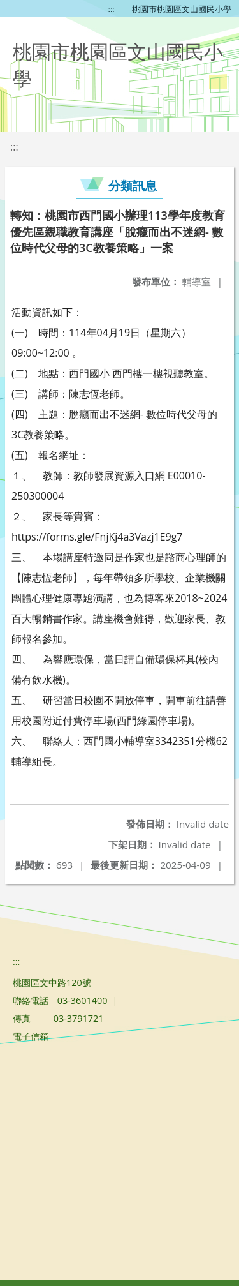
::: (111, 9)
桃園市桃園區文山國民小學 (181, 9)
